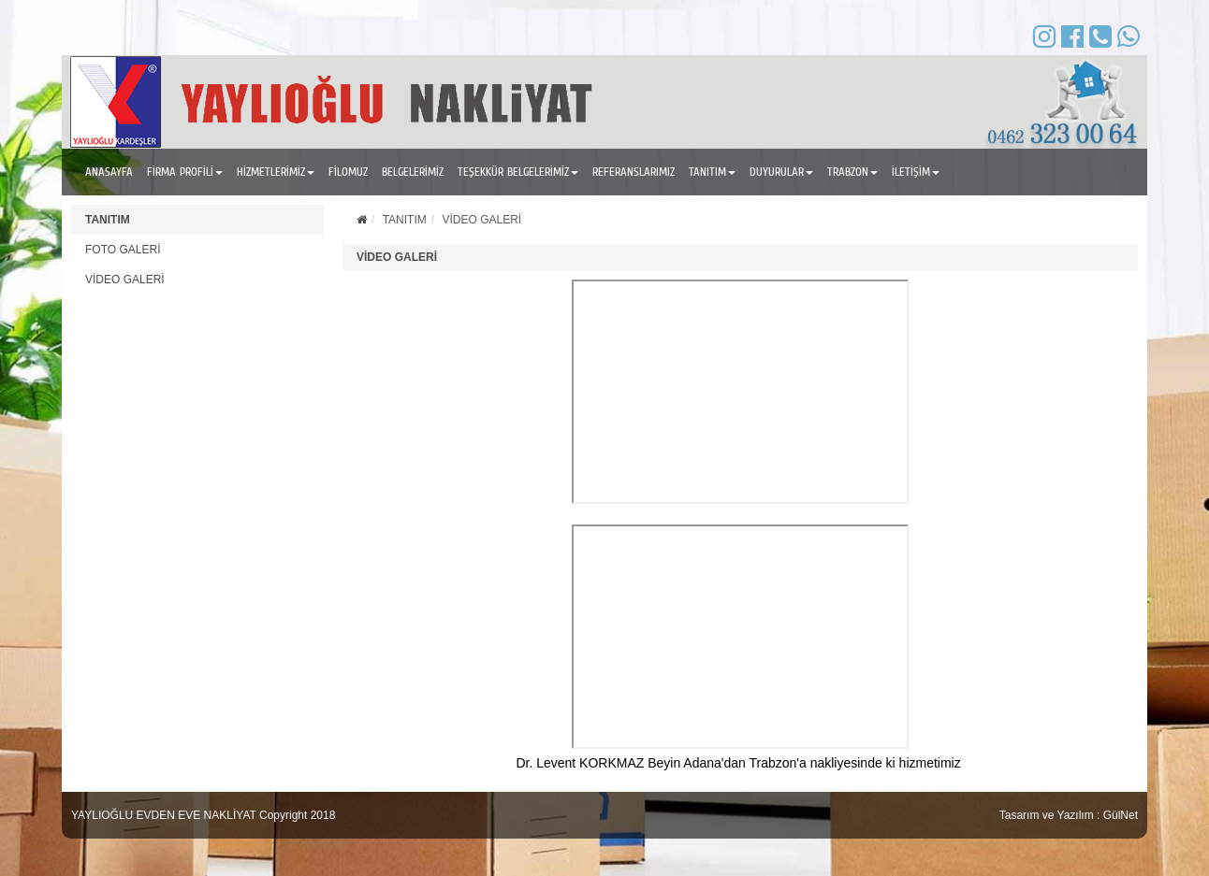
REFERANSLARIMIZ (633, 172)
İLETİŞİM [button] (916, 172)
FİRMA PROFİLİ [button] (185, 172)
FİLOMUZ (348, 172)
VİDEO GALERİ (125, 279)
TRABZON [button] (852, 172)
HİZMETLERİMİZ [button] (275, 172)
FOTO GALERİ (122, 249)
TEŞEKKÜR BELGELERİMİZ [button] (518, 172)
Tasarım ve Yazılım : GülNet (1068, 815)
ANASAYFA (109, 172)
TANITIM (107, 219)
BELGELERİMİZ (413, 172)
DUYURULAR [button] (781, 172)
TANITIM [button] (712, 172)
